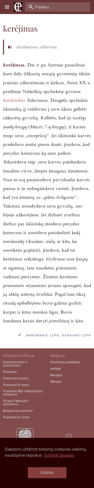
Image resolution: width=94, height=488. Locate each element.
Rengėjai (56, 375)
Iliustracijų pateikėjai (65, 362)
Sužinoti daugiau (59, 455)
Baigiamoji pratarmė (18, 411)
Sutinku (47, 472)
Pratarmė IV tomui (16, 417)
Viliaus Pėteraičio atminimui (15, 402)
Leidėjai (55, 368)
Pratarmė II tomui (16, 378)
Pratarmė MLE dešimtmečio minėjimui (23, 392)
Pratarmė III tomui (16, 385)
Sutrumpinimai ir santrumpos (15, 363)
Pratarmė (10, 372)
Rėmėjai (56, 381)
